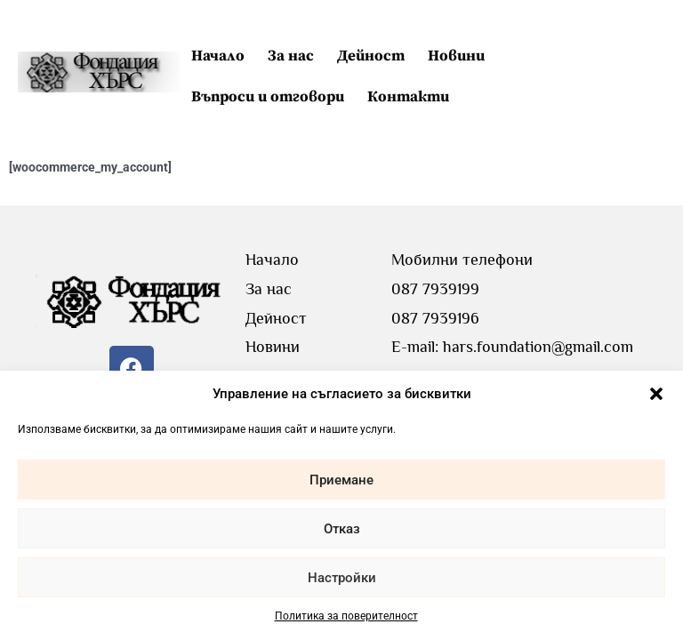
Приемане (341, 480)
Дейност (371, 56)
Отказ (342, 529)
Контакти (408, 97)
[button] (656, 394)
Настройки (342, 578)
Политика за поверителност (346, 616)
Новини (456, 56)
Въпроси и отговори (267, 97)
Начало (218, 56)
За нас (291, 56)
